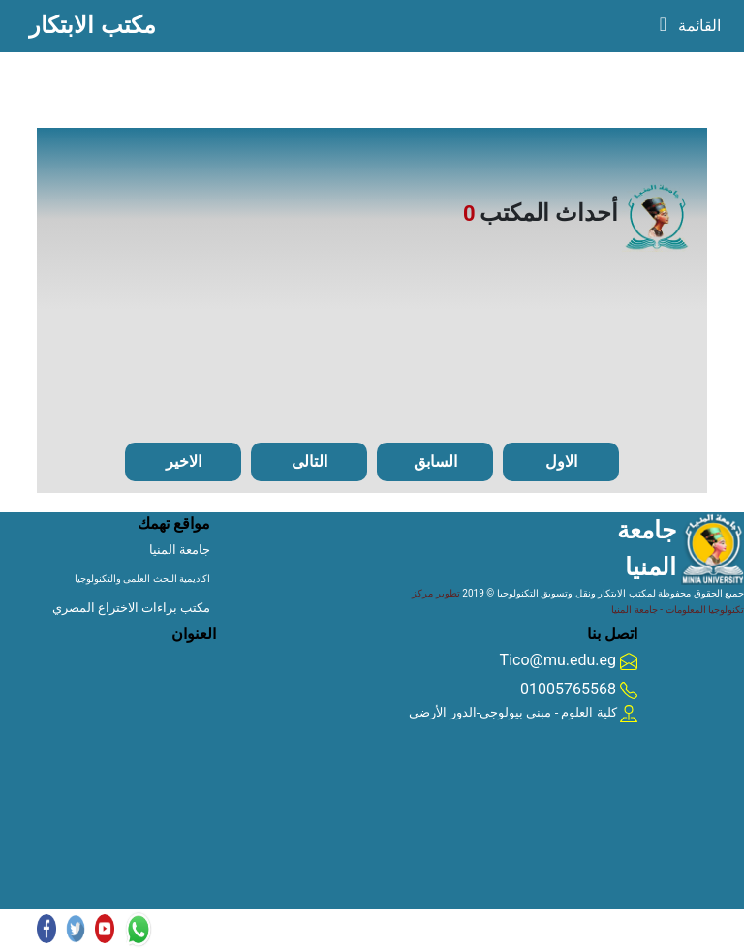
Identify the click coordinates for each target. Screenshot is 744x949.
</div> (119, 694)
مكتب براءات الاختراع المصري (131, 607)
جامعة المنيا (179, 549)
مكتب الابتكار (92, 25)
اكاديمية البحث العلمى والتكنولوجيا (142, 578)
